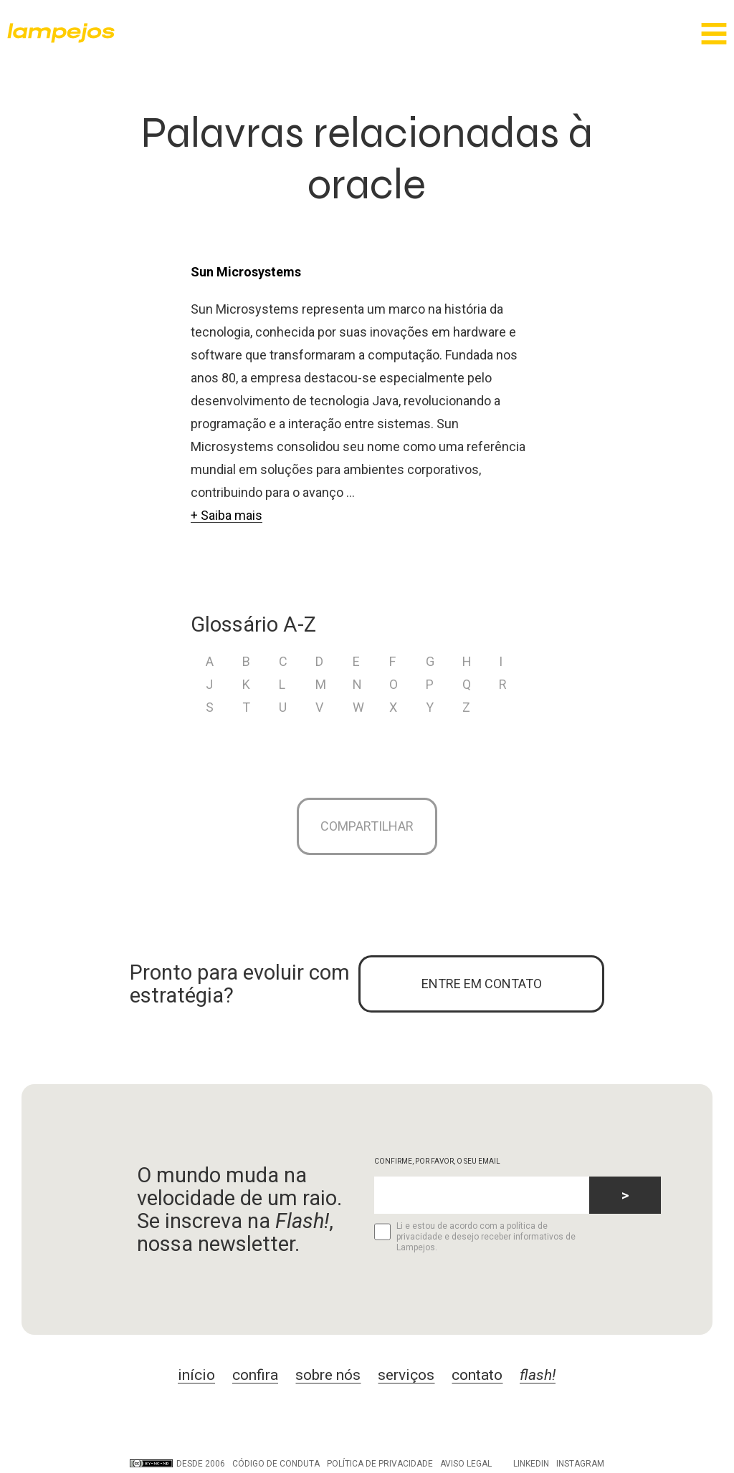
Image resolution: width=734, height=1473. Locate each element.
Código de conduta (276, 1464)
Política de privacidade (380, 1464)
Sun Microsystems (246, 271)
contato (477, 1374)
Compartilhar (367, 826)
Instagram (580, 1464)
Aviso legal (466, 1464)
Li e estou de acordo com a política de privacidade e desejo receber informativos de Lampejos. (475, 1236)
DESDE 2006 (177, 1464)
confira (255, 1374)
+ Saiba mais (226, 515)
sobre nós (328, 1374)
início (196, 1374)
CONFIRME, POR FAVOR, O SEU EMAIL (437, 1161)
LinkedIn (531, 1464)
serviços (406, 1374)
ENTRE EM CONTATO (481, 983)
